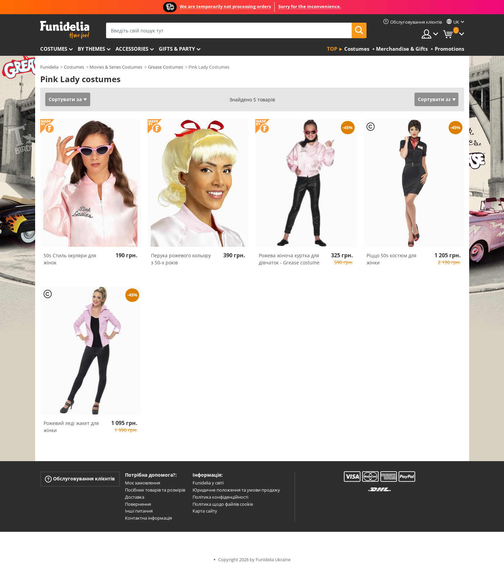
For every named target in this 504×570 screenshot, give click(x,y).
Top (332, 48)
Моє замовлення (142, 483)
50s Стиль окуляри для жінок (70, 259)
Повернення (138, 504)
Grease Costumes (165, 67)
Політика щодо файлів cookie (223, 504)
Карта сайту (205, 511)
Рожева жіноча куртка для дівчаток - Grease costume (289, 259)
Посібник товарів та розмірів (155, 490)
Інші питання (139, 511)
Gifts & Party (177, 48)
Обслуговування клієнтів (80, 478)
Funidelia (49, 67)
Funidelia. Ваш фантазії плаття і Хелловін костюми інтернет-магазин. (64, 30)
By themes (91, 48)
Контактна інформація (148, 518)
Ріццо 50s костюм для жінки (392, 259)
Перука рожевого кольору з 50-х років (181, 259)
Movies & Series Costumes (116, 67)
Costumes (53, 48)
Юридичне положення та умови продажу (236, 490)
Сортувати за (65, 99)
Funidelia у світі (208, 483)
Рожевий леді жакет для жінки (71, 426)
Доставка (134, 497)
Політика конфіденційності (220, 497)
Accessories (132, 48)
